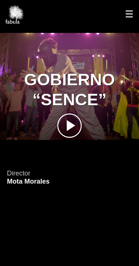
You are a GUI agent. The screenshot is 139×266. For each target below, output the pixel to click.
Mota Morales (28, 181)
